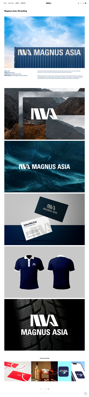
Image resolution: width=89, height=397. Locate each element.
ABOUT (17, 3)
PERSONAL (11, 3)
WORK (5, 3)
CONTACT (23, 3)
